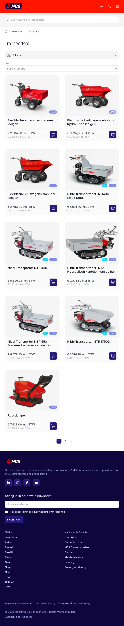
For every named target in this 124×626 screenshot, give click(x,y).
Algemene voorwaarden (19, 603)
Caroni (9, 557)
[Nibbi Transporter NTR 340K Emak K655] (92, 182)
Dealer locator (73, 542)
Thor (8, 577)
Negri (8, 567)
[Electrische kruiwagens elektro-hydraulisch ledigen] (92, 108)
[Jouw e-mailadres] (62, 504)
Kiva (7, 586)
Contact (69, 552)
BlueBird (10, 552)
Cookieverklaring (45, 603)
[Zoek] (62, 19)
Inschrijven (14, 519)
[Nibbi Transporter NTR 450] (32, 255)
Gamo (8, 562)
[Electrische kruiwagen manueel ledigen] (32, 108)
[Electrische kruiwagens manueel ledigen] (32, 182)
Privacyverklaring (75, 567)
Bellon (9, 542)
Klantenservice (74, 557)
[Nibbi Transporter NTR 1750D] (92, 329)
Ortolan (9, 582)
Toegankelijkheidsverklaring (74, 603)
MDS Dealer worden (77, 547)
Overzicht (11, 537)
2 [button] (65, 441)
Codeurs (27, 616)
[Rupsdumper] (32, 401)
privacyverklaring (41, 511)
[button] (71, 441)
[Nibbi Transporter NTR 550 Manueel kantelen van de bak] (32, 329)
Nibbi (8, 572)
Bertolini (10, 547)
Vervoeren (17, 31)
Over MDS (71, 537)
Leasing (69, 562)
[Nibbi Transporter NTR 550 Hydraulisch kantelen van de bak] (92, 255)
